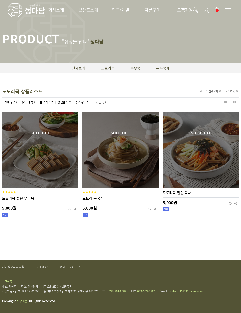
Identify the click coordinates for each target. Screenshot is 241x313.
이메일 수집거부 (70, 267)
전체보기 (78, 68)
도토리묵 (108, 68)
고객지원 (185, 10)
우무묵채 (163, 68)
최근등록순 (100, 102)
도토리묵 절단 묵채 (177, 192)
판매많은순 (11, 102)
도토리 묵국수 (93, 198)
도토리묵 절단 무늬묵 (18, 198)
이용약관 (42, 267)
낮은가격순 (29, 102)
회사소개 (56, 10)
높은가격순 (47, 102)
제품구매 (153, 10)
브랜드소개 (88, 10)
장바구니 (216, 10)
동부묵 (135, 68)
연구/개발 (120, 10)
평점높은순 (64, 102)
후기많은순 (82, 102)
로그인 (205, 10)
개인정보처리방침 (13, 267)
